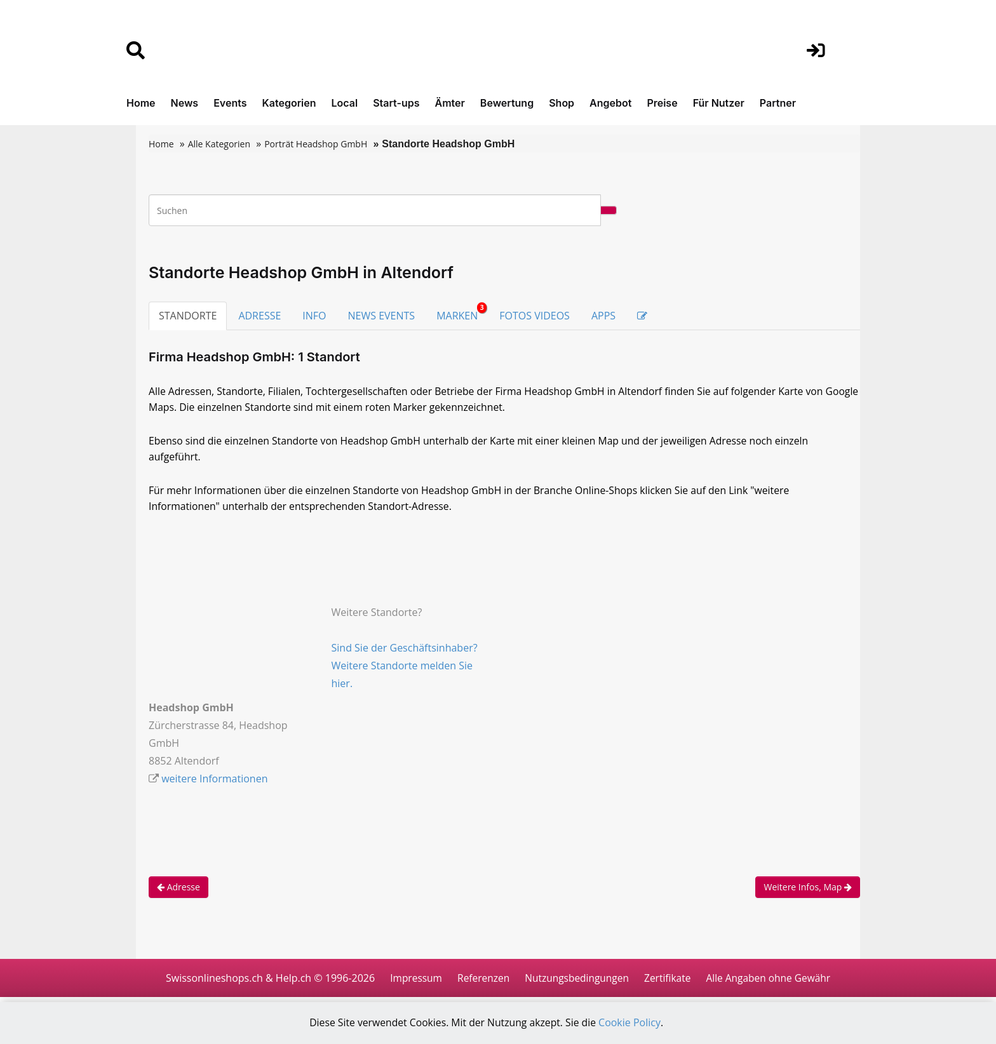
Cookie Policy (632, 1023)
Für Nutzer (718, 103)
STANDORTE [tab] (188, 316)
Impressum (410, 982)
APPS (603, 316)
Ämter (450, 103)
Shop (561, 103)
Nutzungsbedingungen (575, 982)
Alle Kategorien (219, 144)
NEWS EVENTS (381, 316)
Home (141, 103)
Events (229, 103)
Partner (778, 103)
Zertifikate (669, 982)
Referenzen (480, 982)
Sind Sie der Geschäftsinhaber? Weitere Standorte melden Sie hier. (405, 669)
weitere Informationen (214, 782)
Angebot (610, 103)
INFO (314, 316)
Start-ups (396, 103)
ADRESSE (259, 316)
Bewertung (507, 103)
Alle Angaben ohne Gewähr (772, 982)
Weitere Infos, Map (808, 891)
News (185, 103)
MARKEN (461, 312)
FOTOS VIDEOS (534, 316)
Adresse (178, 891)
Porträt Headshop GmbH (315, 144)
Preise (662, 103)
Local (345, 103)
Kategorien (289, 103)
